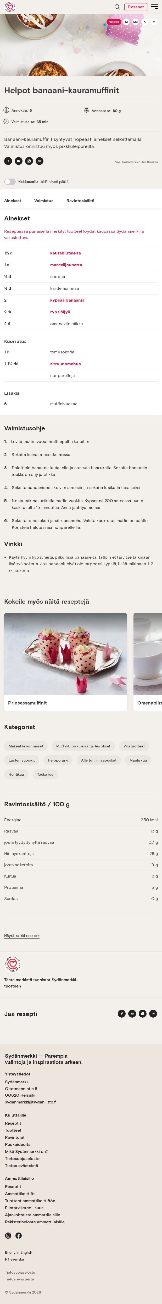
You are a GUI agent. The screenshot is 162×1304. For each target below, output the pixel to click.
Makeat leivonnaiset (26, 746)
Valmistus (43, 200)
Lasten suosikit (22, 760)
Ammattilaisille (19, 1178)
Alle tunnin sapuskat (98, 760)
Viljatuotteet (134, 746)
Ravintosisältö (80, 200)
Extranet (136, 6)
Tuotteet (13, 1130)
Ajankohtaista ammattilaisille (32, 1214)
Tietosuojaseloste (22, 1158)
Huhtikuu (16, 774)
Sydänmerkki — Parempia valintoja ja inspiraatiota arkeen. (43, 1059)
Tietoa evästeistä (21, 1165)
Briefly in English (18, 1252)
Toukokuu (45, 774)
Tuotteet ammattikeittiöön (30, 1200)
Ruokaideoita (18, 1144)
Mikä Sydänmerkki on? (26, 1151)
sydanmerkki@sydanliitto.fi (31, 1102)
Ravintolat (15, 1137)
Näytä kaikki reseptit (22, 936)
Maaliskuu (138, 760)
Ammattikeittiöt (20, 1193)
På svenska (14, 1259)
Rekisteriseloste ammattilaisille (35, 1221)
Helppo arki (58, 760)
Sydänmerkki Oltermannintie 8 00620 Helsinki (21, 1088)
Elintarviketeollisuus (24, 1207)
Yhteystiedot (17, 1074)
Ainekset (12, 200)
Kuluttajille (15, 1115)
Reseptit (13, 1123)
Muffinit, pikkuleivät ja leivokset (83, 746)
